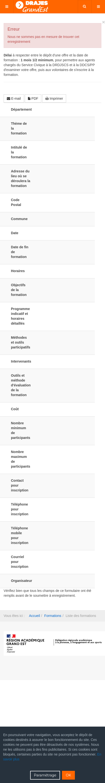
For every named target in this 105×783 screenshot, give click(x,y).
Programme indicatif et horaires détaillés (20, 316)
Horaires (18, 271)
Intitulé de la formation (19, 152)
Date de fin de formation (19, 252)
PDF (33, 98)
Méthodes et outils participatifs (20, 342)
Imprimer (54, 98)
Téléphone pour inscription (19, 509)
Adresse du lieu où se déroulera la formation (20, 178)
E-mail (14, 98)
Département (20, 109)
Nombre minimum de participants (20, 430)
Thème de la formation (19, 128)
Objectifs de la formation (19, 290)
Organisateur (20, 581)
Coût (15, 409)
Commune (19, 219)
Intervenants (20, 361)
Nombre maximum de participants (20, 459)
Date (14, 233)
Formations (52, 616)
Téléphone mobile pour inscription (19, 535)
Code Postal (16, 202)
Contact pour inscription (19, 485)
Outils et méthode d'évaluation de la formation (20, 385)
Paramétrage (45, 775)
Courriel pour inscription (19, 562)
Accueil (34, 616)
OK (68, 775)
